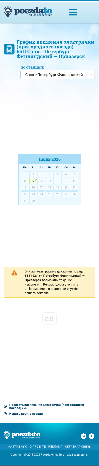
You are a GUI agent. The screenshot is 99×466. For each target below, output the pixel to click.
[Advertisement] (49, 120)
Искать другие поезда (26, 413)
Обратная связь (78, 446)
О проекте (38, 446)
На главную (17, 446)
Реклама (55, 446)
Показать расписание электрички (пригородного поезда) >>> (46, 406)
